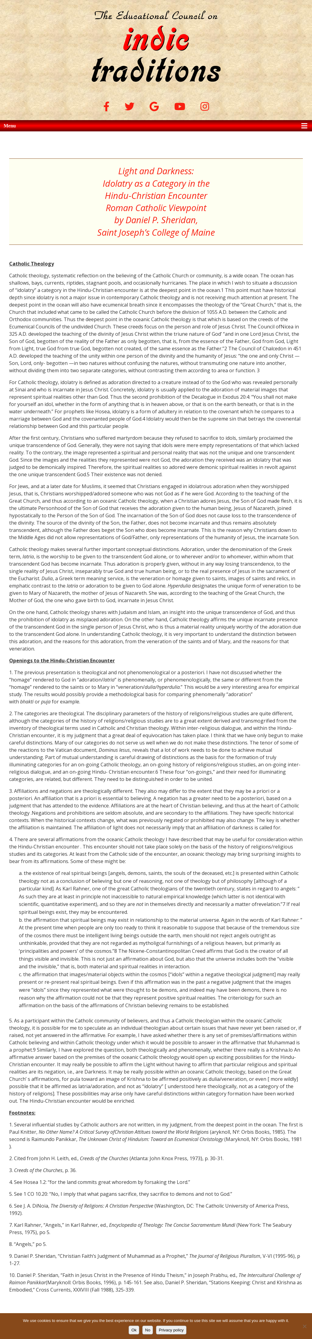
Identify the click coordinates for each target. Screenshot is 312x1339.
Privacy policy (171, 1330)
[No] (304, 1326)
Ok (133, 1330)
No (147, 1330)
